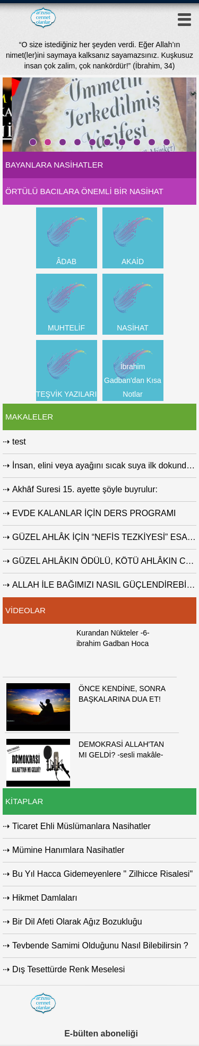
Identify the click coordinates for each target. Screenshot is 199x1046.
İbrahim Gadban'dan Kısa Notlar (132, 380)
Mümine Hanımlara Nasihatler (68, 850)
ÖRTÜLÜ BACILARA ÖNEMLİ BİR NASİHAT (84, 191)
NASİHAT (133, 328)
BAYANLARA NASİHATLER (54, 164)
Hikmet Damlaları (44, 897)
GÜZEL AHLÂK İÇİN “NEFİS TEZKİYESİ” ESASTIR (104, 537)
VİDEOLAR (25, 610)
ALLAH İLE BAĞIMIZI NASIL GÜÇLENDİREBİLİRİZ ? (104, 584)
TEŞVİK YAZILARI (66, 394)
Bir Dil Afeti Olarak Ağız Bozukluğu (77, 921)
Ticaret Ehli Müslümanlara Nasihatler (81, 826)
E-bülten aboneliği (101, 1033)
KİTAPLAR (24, 801)
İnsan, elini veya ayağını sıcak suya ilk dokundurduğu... (104, 465)
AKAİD (133, 261)
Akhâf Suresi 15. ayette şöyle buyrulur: (85, 489)
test (19, 441)
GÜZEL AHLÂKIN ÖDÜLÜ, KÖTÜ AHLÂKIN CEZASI (104, 560)
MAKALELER (29, 416)
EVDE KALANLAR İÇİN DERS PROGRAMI (94, 513)
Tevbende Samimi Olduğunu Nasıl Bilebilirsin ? (100, 945)
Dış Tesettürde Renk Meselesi (68, 969)
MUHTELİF (66, 328)
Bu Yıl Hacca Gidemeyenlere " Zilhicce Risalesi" (102, 873)
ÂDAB (66, 261)
